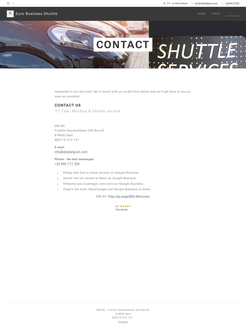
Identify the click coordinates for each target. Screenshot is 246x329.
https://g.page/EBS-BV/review (129, 196)
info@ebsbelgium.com (206, 3)
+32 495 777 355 (67, 163)
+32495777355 (232, 3)
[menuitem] (202, 14)
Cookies (123, 321)
